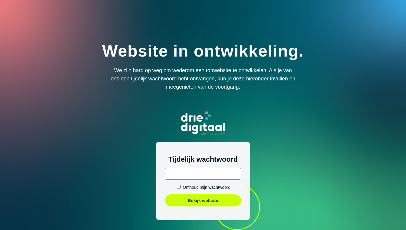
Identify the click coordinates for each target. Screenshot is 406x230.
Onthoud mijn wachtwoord (206, 187)
